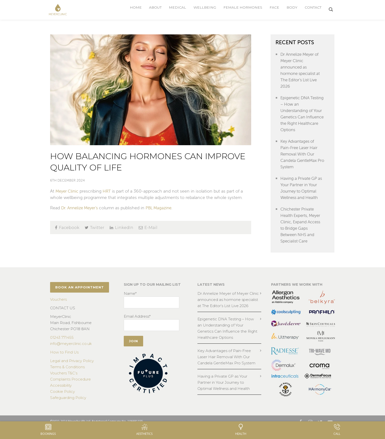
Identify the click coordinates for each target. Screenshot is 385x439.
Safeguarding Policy (68, 404)
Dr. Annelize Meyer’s (81, 208)
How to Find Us (64, 358)
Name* (130, 299)
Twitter (94, 227)
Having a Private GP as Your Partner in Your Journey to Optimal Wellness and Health (301, 191)
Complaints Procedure (70, 385)
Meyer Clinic (67, 191)
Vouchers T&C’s (63, 379)
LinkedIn (121, 227)
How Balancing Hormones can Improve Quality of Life (139, 161)
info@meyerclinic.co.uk (71, 350)
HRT (109, 191)
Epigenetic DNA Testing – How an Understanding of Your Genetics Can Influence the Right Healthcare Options (299, 113)
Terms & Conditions (67, 373)
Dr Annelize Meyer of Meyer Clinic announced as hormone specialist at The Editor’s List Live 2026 (301, 70)
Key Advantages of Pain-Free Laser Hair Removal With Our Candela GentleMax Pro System (300, 154)
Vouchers (58, 305)
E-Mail (148, 227)
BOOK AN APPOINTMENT (79, 294)
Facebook (67, 227)
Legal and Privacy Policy (72, 367)
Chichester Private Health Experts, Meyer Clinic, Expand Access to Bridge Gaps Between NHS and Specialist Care (301, 231)
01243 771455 (62, 343)
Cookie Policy (62, 398)
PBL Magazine (163, 208)
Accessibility (61, 391)
